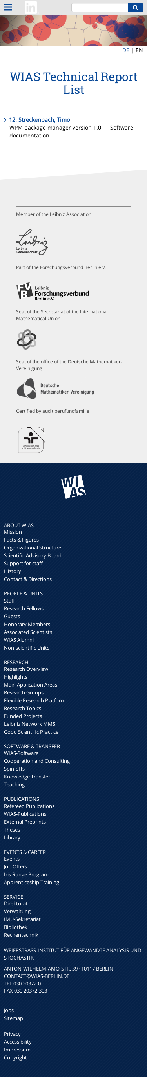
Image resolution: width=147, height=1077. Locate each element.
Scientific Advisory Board (33, 555)
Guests (12, 616)
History (12, 571)
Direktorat (16, 903)
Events (12, 858)
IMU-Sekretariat (22, 919)
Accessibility (18, 1041)
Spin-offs (14, 768)
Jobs (9, 1010)
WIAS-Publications (25, 813)
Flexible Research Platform (34, 700)
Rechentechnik (21, 934)
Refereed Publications (29, 806)
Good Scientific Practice (31, 731)
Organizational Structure (32, 547)
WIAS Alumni (19, 639)
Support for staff (23, 563)
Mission (13, 531)
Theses (12, 829)
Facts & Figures (21, 539)
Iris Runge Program (26, 874)
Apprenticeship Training (31, 882)
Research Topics (22, 708)
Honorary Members (27, 624)
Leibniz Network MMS (29, 723)
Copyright (15, 1057)
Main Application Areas (30, 684)
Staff (9, 600)
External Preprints (25, 821)
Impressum (17, 1049)
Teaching (14, 784)
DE (125, 50)
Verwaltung (17, 911)
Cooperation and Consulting (37, 760)
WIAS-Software (21, 752)
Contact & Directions (28, 578)
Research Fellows (24, 608)
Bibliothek (15, 926)
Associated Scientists (28, 632)
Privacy (12, 1033)
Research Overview (26, 668)
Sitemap (13, 1018)
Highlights (15, 676)
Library (12, 837)
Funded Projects (23, 716)
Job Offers (15, 866)
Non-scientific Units (26, 647)
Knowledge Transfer (27, 776)
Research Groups (24, 692)
